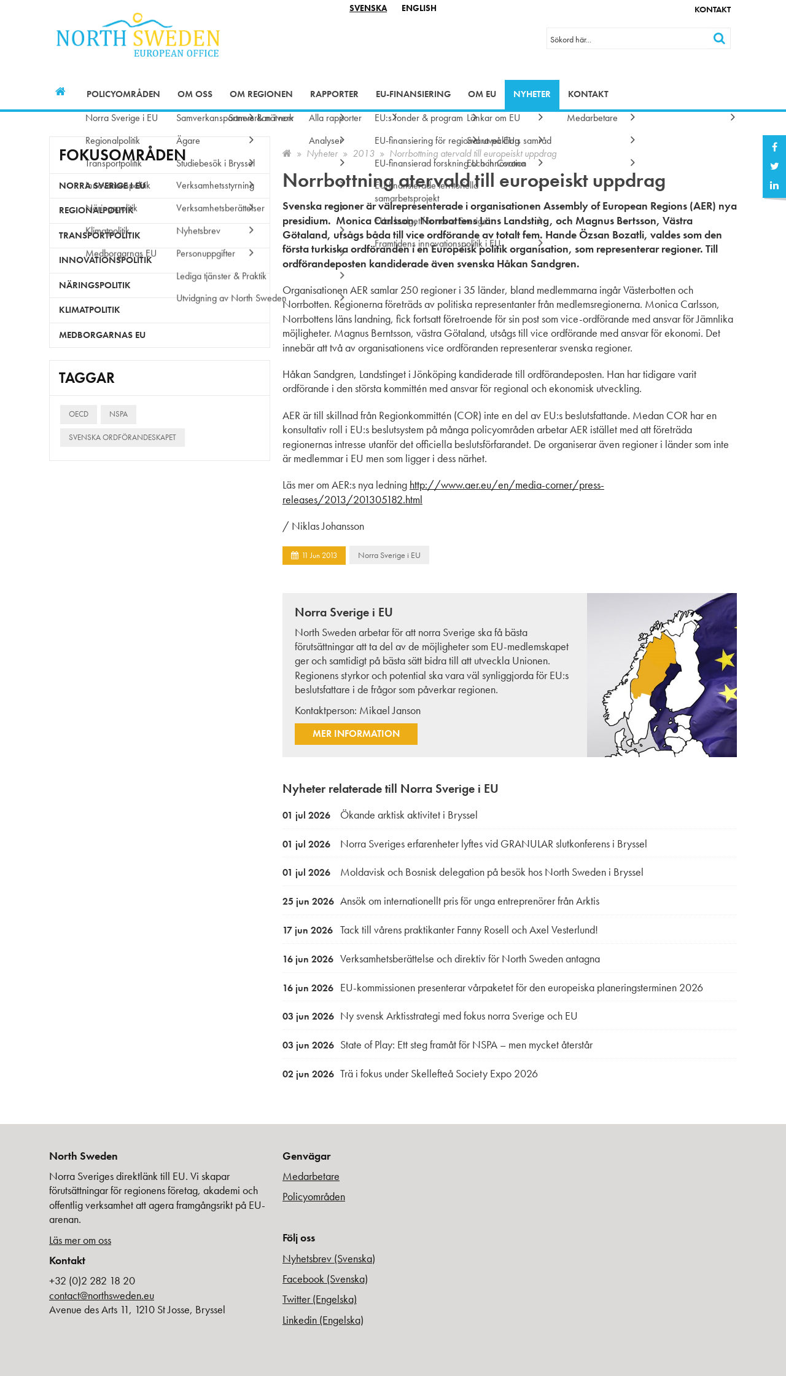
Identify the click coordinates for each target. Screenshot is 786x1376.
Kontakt (713, 9)
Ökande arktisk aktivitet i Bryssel (380, 815)
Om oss (194, 94)
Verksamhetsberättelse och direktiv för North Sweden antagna (441, 958)
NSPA (118, 414)
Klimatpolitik (89, 310)
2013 (363, 153)
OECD (78, 414)
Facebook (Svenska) (325, 1279)
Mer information (356, 733)
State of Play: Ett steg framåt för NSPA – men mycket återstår (437, 1044)
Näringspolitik (95, 285)
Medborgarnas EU (102, 335)
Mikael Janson (390, 710)
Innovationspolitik (105, 260)
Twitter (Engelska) (319, 1299)
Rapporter (334, 94)
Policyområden (123, 94)
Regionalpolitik (96, 210)
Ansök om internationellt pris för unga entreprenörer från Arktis (440, 901)
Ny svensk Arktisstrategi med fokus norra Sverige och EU (430, 1015)
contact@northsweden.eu (101, 1295)
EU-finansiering (413, 94)
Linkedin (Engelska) (323, 1320)
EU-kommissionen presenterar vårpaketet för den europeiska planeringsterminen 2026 (492, 987)
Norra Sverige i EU (389, 554)
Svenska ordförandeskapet (122, 437)
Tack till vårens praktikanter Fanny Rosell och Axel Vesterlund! (440, 929)
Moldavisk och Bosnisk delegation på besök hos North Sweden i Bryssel (463, 872)
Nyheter (532, 94)
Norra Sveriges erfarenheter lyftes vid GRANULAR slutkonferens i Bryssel (464, 843)
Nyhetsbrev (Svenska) (328, 1258)
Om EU (482, 94)
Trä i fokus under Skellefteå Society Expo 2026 (410, 1073)
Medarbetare (311, 1176)
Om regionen (261, 94)
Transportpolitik (100, 235)
